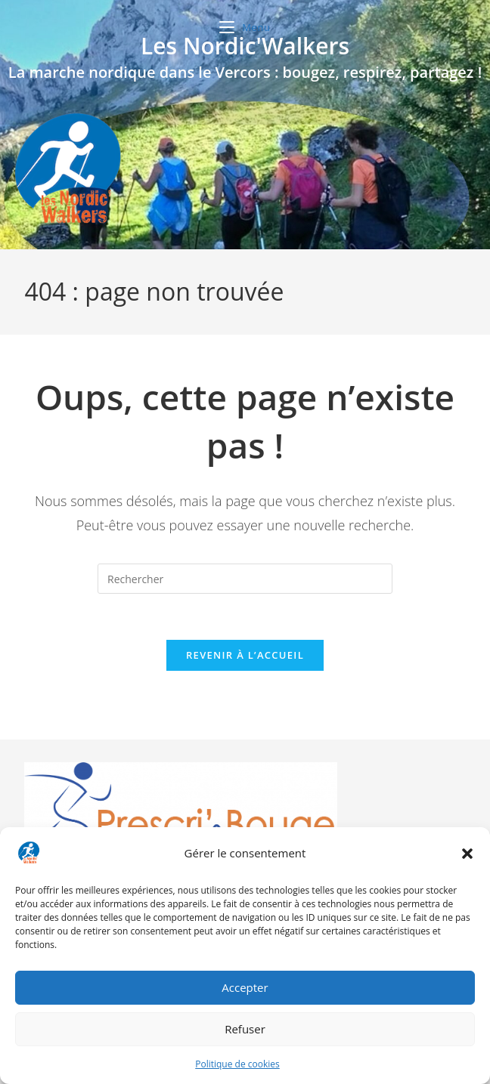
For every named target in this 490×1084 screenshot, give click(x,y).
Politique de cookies (237, 1064)
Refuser (245, 1028)
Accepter (245, 987)
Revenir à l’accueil (245, 655)
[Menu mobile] (245, 27)
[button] (467, 853)
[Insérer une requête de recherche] (245, 579)
